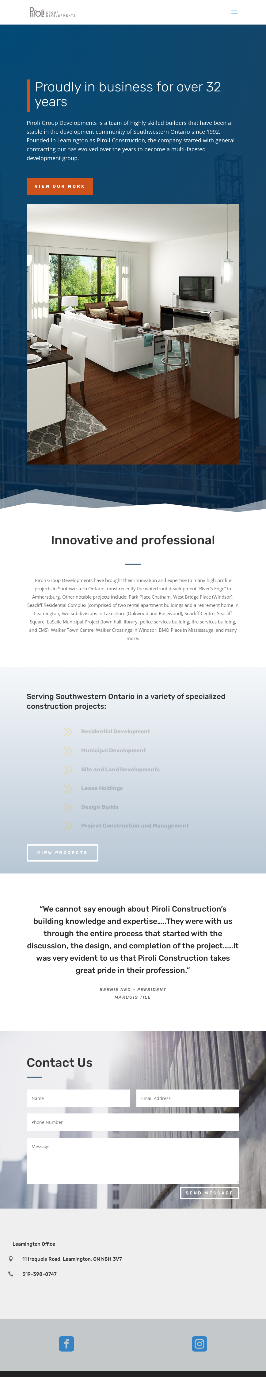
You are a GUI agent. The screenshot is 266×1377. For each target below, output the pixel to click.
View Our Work (60, 186)
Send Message (210, 1193)
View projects (62, 852)
